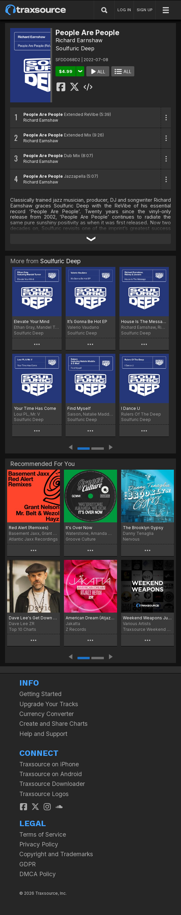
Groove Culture (81, 539)
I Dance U (130, 408)
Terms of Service (42, 834)
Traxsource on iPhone (49, 764)
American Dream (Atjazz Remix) (90, 617)
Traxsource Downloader (52, 783)
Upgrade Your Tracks (48, 704)
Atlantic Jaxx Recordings (33, 539)
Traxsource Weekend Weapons (147, 629)
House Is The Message (144, 321)
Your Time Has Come (35, 408)
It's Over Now (79, 527)
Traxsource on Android (50, 773)
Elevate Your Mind (31, 321)
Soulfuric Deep (74, 48)
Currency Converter (46, 713)
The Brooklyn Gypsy (143, 527)
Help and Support (43, 733)
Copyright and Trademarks (56, 854)
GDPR (27, 864)
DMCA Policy (37, 873)
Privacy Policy (38, 844)
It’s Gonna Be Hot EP (87, 321)
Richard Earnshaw (79, 40)
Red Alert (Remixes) (28, 527)
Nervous (131, 539)
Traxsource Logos (44, 793)
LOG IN (124, 9)
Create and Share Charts (53, 723)
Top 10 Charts (22, 629)
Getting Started (40, 693)
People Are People (43, 114)
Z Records (76, 629)
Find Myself (79, 408)
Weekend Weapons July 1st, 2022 (147, 617)
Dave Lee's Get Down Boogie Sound (33, 617)
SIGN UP (145, 9)
